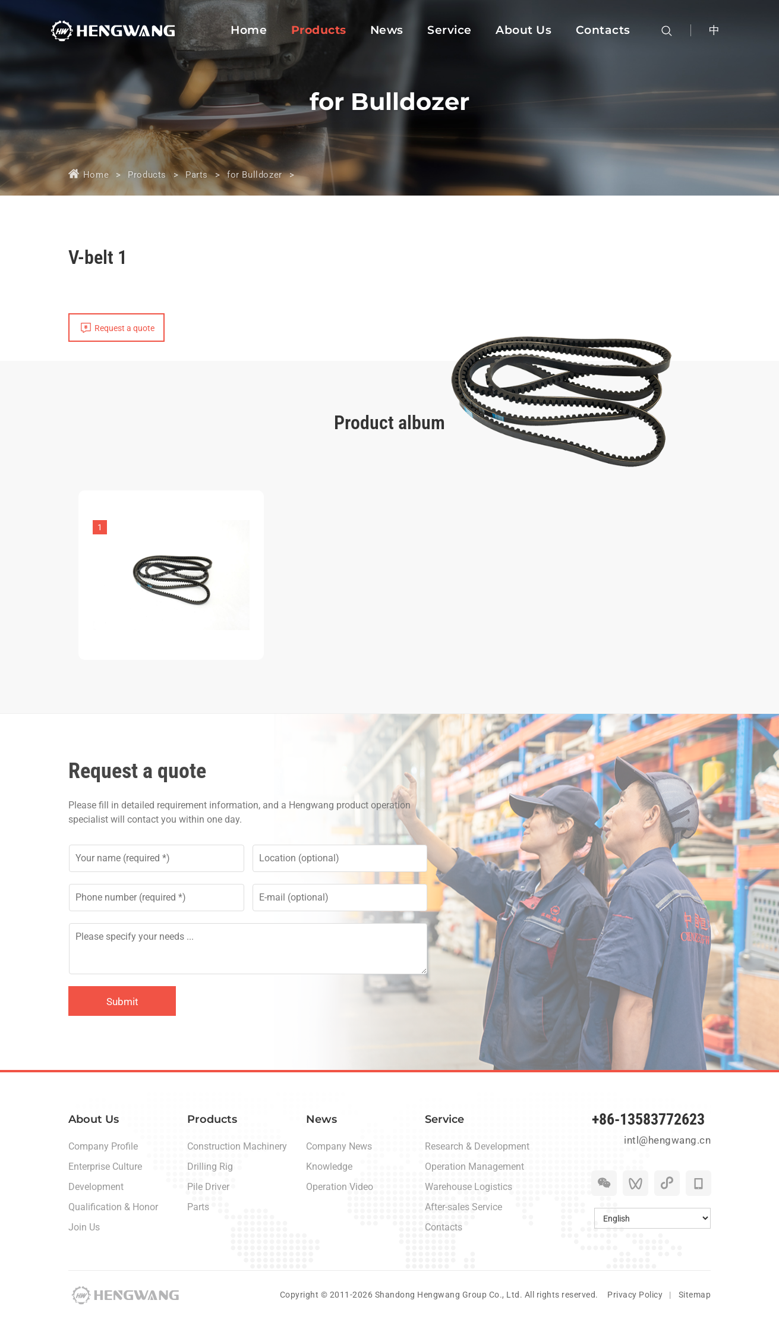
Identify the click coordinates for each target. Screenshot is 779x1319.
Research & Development (477, 1146)
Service (444, 1119)
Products (147, 174)
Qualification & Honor (113, 1207)
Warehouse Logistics (468, 1186)
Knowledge (329, 1166)
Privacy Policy (635, 1294)
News (321, 1119)
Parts (196, 174)
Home (96, 174)
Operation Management (474, 1166)
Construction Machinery (237, 1146)
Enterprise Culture (105, 1166)
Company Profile (103, 1146)
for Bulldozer (254, 174)
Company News (339, 1146)
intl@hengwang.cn (667, 1140)
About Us (93, 1119)
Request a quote (124, 328)
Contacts (443, 1227)
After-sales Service (463, 1207)
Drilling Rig (210, 1166)
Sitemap (695, 1294)
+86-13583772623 (648, 1119)
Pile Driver (208, 1186)
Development (96, 1186)
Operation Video (339, 1186)
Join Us (84, 1227)
